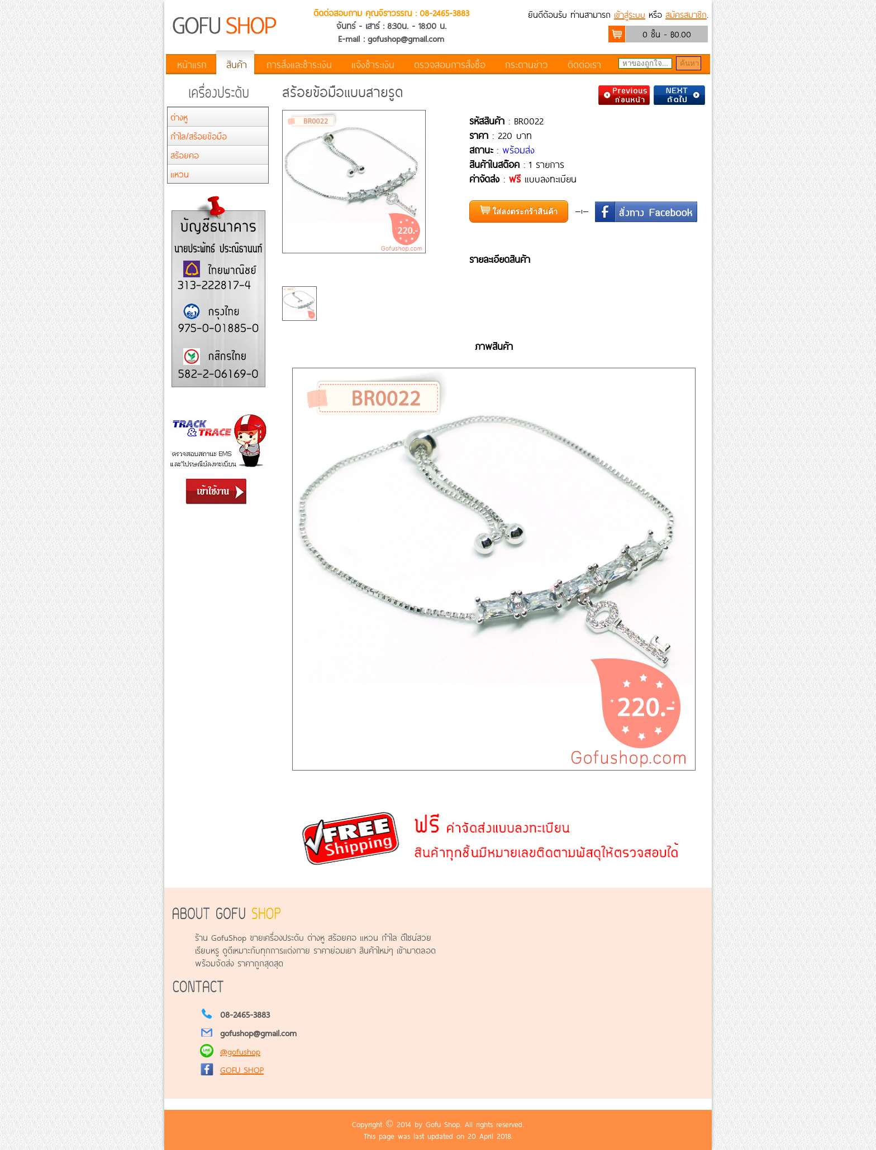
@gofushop (240, 1051)
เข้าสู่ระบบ (629, 14)
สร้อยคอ (184, 154)
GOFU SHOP (242, 1069)
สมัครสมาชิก (686, 14)
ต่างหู (179, 116)
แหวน (179, 173)
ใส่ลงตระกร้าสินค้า (519, 210)
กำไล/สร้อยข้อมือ (198, 135)
